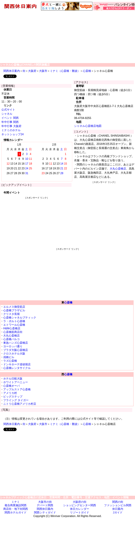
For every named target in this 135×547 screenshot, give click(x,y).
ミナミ (15, 501)
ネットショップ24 (12, 134)
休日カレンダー (79, 508)
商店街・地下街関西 (15, 508)
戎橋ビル (8, 357)
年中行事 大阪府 (11, 126)
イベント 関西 (9, 117)
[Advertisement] (67, 37)
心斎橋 (87, 70)
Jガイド (118, 512)
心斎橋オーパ (11, 385)
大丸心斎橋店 (118, 168)
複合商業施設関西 (16, 505)
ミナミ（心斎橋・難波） (65, 70)
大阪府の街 (79, 501)
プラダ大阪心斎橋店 (15, 349)
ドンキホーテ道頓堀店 (17, 364)
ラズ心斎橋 (10, 360)
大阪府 (32, 70)
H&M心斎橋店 (11, 328)
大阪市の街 (45, 501)
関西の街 (117, 501)
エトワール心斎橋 (14, 324)
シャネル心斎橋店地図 (87, 125)
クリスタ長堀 (11, 313)
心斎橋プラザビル (14, 310)
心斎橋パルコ (11, 339)
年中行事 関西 (9, 122)
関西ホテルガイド (16, 512)
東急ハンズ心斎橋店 (15, 342)
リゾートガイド (79, 512)
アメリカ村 (10, 393)
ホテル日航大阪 (12, 378)
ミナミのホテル (11, 130)
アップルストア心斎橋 (17, 389)
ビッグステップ (12, 396)
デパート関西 (45, 505)
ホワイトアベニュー (15, 382)
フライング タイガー (16, 400)
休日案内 (117, 508)
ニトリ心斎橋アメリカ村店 (19, 403)
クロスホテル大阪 (14, 353)
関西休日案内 (11, 70)
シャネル (6, 113)
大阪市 (43, 70)
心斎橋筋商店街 (12, 331)
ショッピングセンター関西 (79, 505)
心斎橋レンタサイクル (17, 367)
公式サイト (8, 109)
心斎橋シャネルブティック (19, 317)
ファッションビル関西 (117, 505)
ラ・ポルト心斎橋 (14, 321)
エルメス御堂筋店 (14, 306)
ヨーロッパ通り (12, 346)
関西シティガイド (45, 512)
